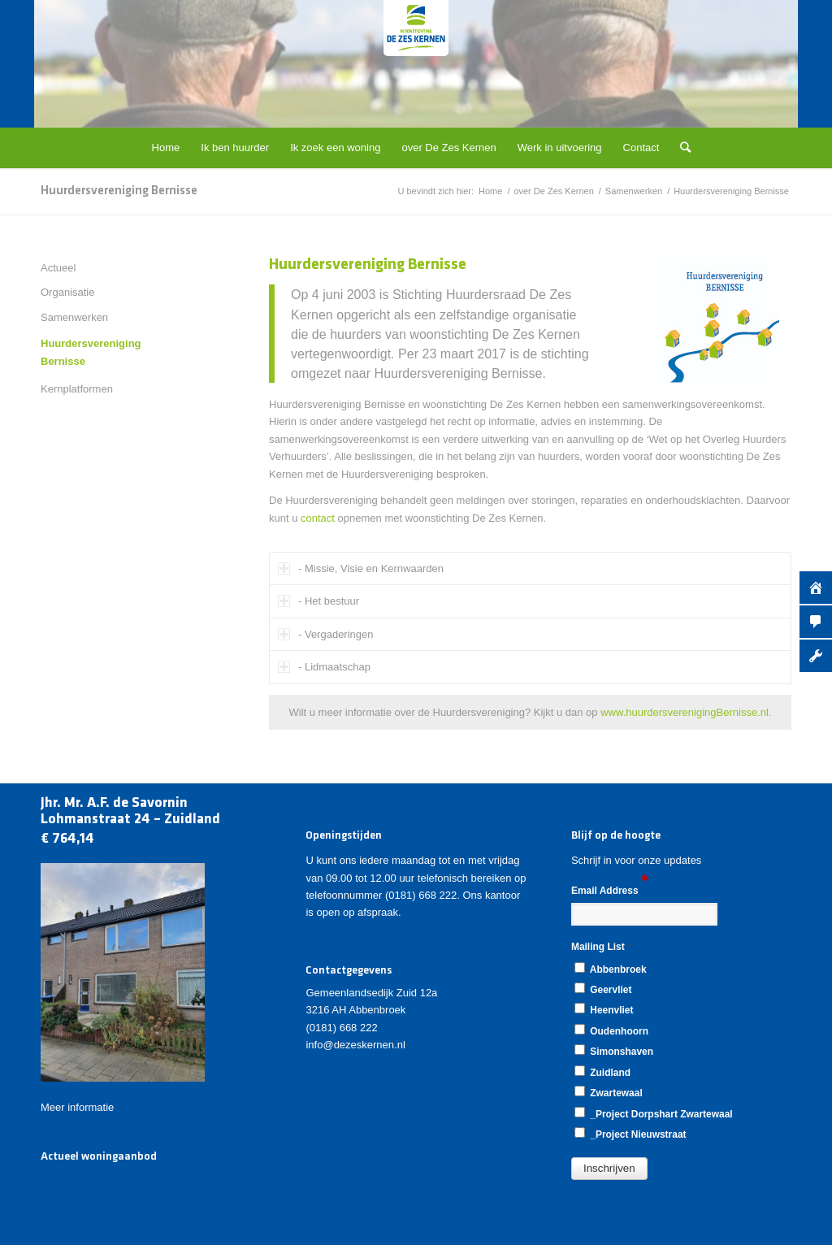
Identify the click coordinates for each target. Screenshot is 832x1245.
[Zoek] (680, 148)
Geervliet (602, 989)
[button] (609, 1168)
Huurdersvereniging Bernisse (119, 190)
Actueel (58, 268)
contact (318, 518)
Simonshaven (613, 1050)
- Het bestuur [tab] (318, 601)
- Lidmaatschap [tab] (324, 667)
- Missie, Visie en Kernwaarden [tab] (361, 568)
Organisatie (67, 292)
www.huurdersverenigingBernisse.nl (684, 712)
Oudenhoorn (611, 1030)
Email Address (609, 889)
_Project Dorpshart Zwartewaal (653, 1113)
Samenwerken (74, 317)
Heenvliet (603, 1009)
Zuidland (602, 1071)
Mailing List (601, 946)
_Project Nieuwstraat (630, 1133)
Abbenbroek (610, 968)
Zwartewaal (608, 1092)
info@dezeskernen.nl (355, 1045)
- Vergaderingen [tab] (326, 634)
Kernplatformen (77, 389)
